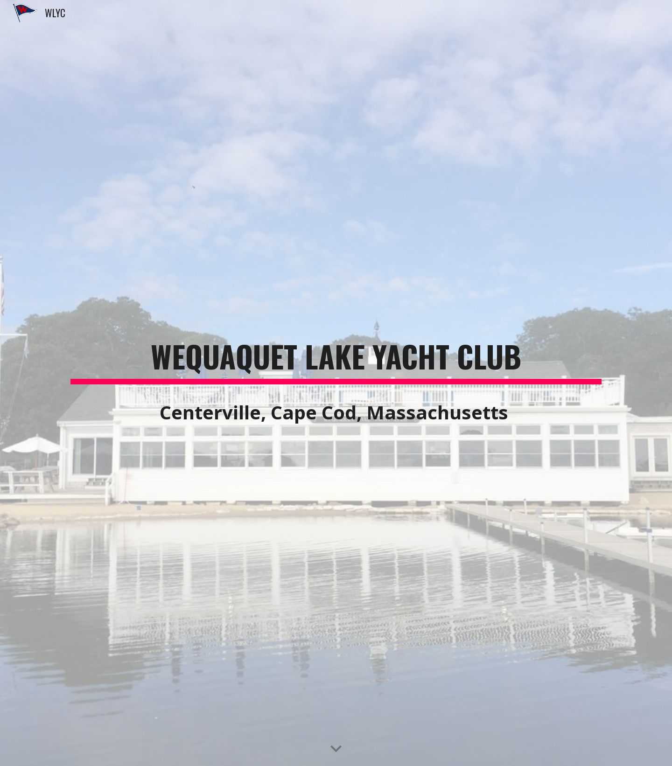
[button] (336, 749)
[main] (336, 357)
